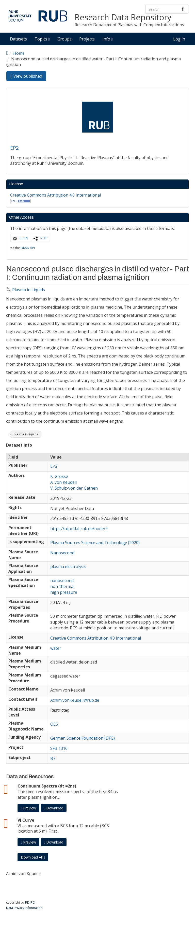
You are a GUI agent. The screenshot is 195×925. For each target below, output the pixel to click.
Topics (42, 39)
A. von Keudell (63, 482)
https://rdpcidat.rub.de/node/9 (79, 528)
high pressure (63, 592)
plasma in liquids (26, 434)
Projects (87, 39)
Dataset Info (19, 445)
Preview (28, 808)
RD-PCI (30, 902)
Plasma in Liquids (28, 290)
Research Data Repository (123, 17)
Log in (179, 39)
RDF (43, 238)
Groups (64, 39)
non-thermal (62, 586)
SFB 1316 (59, 748)
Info (107, 39)
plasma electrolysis (68, 566)
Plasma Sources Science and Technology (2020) (95, 542)
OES (54, 724)
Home (19, 53)
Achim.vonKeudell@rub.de (74, 700)
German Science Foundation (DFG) (82, 738)
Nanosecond (62, 553)
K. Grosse (59, 476)
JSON (24, 238)
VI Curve (26, 820)
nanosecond (62, 580)
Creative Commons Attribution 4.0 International (55, 195)
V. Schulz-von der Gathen (74, 488)
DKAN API (28, 247)
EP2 (14, 147)
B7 (52, 758)
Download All (33, 857)
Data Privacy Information (24, 907)
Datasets (18, 39)
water (55, 648)
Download (53, 808)
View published (28, 77)
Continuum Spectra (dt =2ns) (47, 786)
